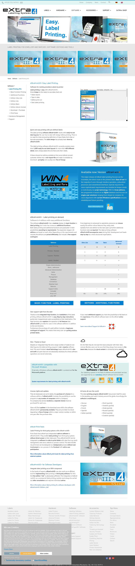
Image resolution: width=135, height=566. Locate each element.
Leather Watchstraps (34, 513)
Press (111, 529)
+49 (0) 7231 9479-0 (11, 2)
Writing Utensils (95, 518)
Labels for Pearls (13, 523)
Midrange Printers (54, 523)
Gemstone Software (75, 525)
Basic (105, 243)
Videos (112, 534)
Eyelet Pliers (94, 536)
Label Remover (94, 516)
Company (113, 513)
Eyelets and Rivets (96, 534)
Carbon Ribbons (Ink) (96, 511)
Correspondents (115, 516)
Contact (112, 538)
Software (72, 508)
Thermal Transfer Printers (57, 516)
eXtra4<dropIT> (74, 523)
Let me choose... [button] (28, 553)
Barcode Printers (54, 513)
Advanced (118, 241)
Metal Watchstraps (34, 516)
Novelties (113, 525)
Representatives (115, 518)
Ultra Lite (85, 243)
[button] (48, 10)
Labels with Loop (13, 513)
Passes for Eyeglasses (35, 520)
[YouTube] (113, 558)
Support (72, 533)
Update (112, 527)
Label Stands (94, 543)
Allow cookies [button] (44, 553)
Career (112, 536)
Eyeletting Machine (96, 538)
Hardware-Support (75, 538)
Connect (118, 244)
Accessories (94, 508)
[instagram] (110, 558)
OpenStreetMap (40, 560)
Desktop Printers (54, 520)
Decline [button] (11, 553)
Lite (97, 243)
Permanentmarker (95, 520)
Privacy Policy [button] (8, 549)
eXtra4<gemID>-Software (77, 527)
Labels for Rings (13, 518)
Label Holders (94, 545)
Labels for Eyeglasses (35, 518)
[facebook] (107, 558)
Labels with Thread (14, 516)
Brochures (113, 532)
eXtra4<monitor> (74, 520)
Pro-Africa (113, 520)
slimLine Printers (54, 518)
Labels (10, 508)
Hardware (52, 508)
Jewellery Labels (13, 511)
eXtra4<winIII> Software (77, 516)
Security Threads (95, 532)
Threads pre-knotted (96, 529)
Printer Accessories (96, 547)
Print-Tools (72, 518)
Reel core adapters (96, 550)
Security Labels (33, 523)
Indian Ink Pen (94, 523)
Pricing (92, 541)
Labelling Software (75, 511)
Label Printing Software (77, 513)
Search (112, 541)
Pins (91, 527)
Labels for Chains (13, 520)
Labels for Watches (34, 511)
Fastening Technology (97, 525)
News (111, 523)
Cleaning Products (96, 513)
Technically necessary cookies (18, 560)
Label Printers (53, 511)
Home (112, 511)
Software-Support (75, 536)
